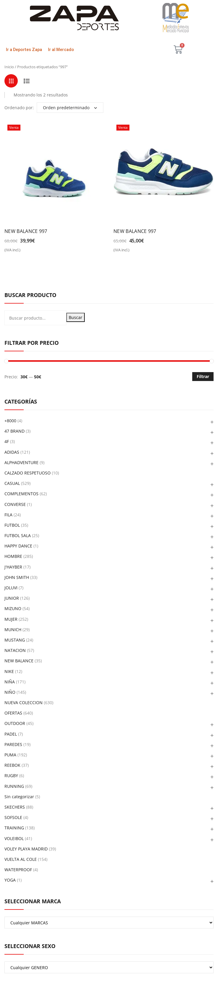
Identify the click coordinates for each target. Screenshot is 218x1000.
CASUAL (12, 483)
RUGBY (11, 775)
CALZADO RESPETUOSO (27, 473)
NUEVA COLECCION (23, 702)
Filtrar (203, 376)
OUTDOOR (14, 723)
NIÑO (9, 692)
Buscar (75, 317)
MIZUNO (12, 608)
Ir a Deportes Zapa (24, 49)
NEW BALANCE (18, 661)
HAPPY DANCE (18, 546)
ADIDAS (11, 452)
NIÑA (9, 682)
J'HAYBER (13, 567)
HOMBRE (13, 556)
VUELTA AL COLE (20, 859)
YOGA (10, 880)
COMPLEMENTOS (21, 493)
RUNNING (14, 786)
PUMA (10, 755)
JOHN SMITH (16, 577)
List (26, 81)
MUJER (10, 619)
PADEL (10, 734)
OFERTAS (13, 713)
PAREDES (13, 744)
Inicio (9, 66)
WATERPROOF (18, 869)
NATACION (15, 650)
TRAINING (14, 828)
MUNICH (12, 629)
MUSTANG (14, 640)
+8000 (10, 420)
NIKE (9, 671)
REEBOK (12, 765)
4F (6, 441)
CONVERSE (15, 504)
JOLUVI (10, 588)
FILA (8, 515)
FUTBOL (12, 525)
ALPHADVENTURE (21, 462)
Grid (11, 81)
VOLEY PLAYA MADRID (26, 849)
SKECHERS (14, 807)
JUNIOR (11, 598)
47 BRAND (14, 431)
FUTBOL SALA (17, 535)
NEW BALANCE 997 (25, 231)
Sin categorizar (19, 796)
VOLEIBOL (14, 838)
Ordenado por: (19, 107)
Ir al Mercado (61, 49)
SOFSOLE (13, 817)
